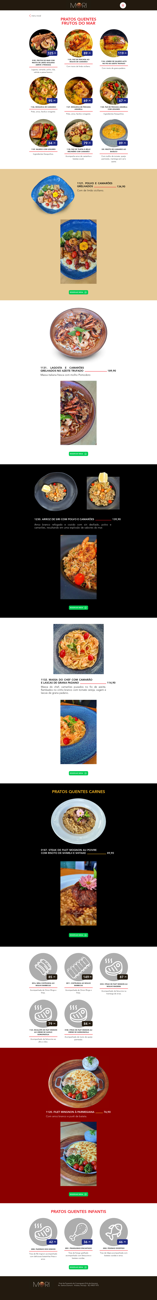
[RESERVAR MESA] (78, 292)
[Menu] (123, 5)
